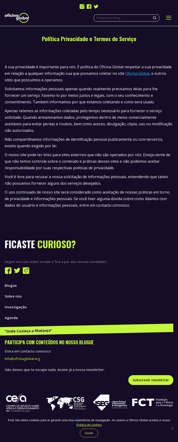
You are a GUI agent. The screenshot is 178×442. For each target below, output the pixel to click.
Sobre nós (13, 296)
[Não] (172, 428)
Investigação (16, 307)
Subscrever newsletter (151, 380)
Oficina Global (137, 73)
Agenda (11, 317)
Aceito (89, 433)
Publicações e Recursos (25, 328)
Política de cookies (89, 425)
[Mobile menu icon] (168, 17)
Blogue (11, 285)
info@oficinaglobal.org (22, 358)
